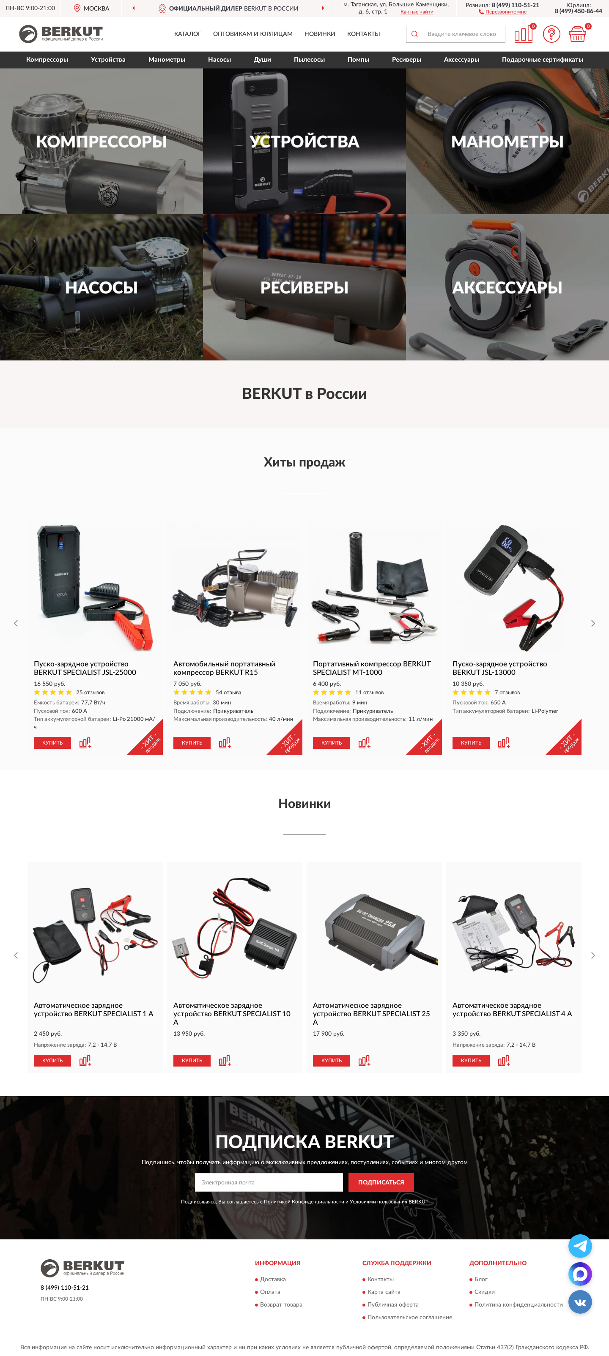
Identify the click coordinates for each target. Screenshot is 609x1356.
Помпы (358, 60)
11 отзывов (369, 693)
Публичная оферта (393, 1305)
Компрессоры (47, 60)
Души (262, 60)
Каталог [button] (187, 34)
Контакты (363, 34)
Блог (481, 1280)
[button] (503, 11)
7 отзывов (507, 693)
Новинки (319, 34)
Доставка (273, 1280)
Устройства (108, 60)
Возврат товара (281, 1305)
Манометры (166, 60)
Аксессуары (461, 60)
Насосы (219, 60)
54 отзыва (228, 693)
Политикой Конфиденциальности (304, 1201)
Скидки (485, 1293)
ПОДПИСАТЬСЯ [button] (381, 1183)
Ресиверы (406, 60)
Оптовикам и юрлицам (253, 34)
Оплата (270, 1293)
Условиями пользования (378, 1201)
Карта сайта (384, 1293)
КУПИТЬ (52, 742)
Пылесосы (309, 60)
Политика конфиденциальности (519, 1305)
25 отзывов (90, 693)
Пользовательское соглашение (410, 1318)
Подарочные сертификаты (542, 60)
